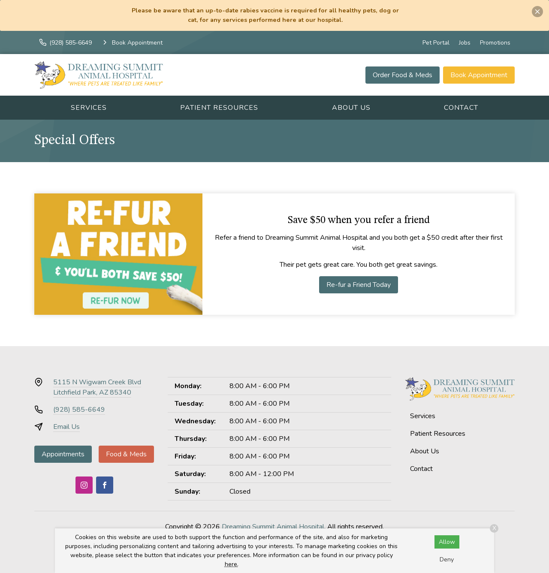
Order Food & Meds (402, 75)
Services (89, 107)
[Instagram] (84, 485)
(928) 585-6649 (79, 409)
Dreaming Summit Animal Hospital (273, 526)
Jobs (465, 43)
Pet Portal (435, 43)
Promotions (495, 43)
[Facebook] (104, 485)
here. (231, 564)
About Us (351, 107)
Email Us (66, 426)
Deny (447, 559)
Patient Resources (219, 107)
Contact (461, 107)
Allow (447, 542)
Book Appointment (478, 75)
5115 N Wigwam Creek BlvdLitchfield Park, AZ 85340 (97, 387)
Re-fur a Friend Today (358, 285)
